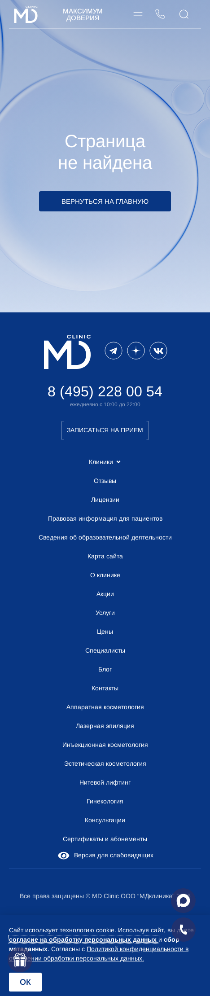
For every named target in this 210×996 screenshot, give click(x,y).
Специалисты (105, 650)
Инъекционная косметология (105, 744)
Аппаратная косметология (105, 707)
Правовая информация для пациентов (105, 518)
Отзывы (105, 480)
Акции (105, 593)
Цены (105, 631)
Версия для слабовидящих (105, 855)
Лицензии (105, 499)
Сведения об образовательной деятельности (105, 537)
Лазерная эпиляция (105, 725)
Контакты (105, 688)
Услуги (105, 612)
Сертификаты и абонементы (105, 838)
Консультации (105, 820)
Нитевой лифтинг (105, 782)
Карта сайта (105, 556)
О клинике (105, 575)
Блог (105, 669)
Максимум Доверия (83, 14)
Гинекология (105, 801)
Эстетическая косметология (105, 763)
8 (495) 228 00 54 (105, 391)
